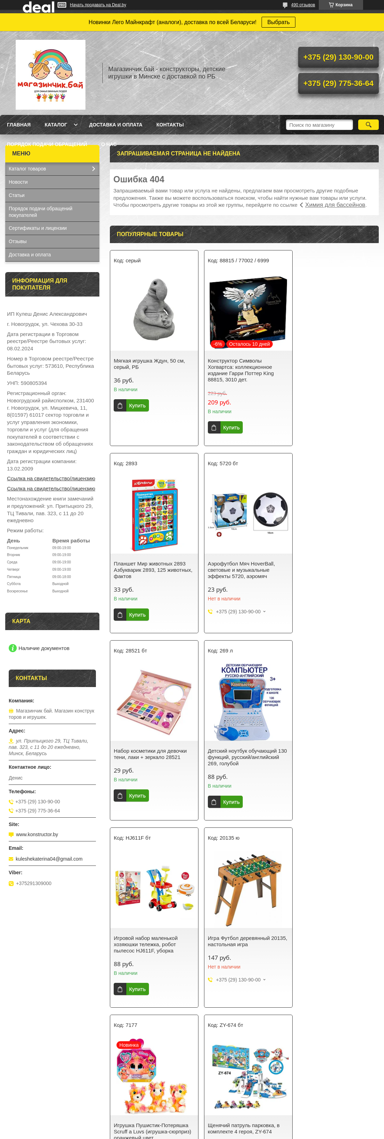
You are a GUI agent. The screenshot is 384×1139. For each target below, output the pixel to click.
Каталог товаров (27, 168)
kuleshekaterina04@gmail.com (49, 859)
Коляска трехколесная (320, 1099)
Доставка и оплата (115, 124)
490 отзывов (303, 4)
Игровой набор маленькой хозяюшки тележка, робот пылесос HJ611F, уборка (146, 757)
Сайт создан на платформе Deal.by (192, 1126)
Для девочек (118, 1068)
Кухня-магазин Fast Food (37, 1095)
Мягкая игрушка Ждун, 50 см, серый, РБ (149, 364)
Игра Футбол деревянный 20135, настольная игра (236, 754)
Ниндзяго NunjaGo (125, 1077)
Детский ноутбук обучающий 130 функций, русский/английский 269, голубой (331, 570)
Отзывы (18, 241)
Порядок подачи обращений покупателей (41, 212)
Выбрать (278, 22)
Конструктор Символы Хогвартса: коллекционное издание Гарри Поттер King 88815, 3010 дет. (238, 370)
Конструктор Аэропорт (34, 1077)
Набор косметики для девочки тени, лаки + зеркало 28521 (241, 567)
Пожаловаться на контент (244, 1132)
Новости (18, 182)
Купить (137, 405)
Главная (19, 124)
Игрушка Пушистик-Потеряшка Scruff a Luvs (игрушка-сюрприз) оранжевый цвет (335, 757)
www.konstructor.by (37, 834)
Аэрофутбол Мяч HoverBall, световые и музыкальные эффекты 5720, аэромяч (147, 570)
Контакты (169, 124)
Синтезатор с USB (29, 1086)
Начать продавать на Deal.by (98, 4)
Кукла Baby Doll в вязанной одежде (335, 1090)
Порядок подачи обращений (47, 144)
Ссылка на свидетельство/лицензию (51, 478)
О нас (109, 144)
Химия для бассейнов (335, 205)
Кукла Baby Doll (26, 1068)
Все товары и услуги (241, 1014)
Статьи (16, 195)
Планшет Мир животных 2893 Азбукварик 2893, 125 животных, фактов (333, 367)
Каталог (56, 124)
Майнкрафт (117, 1095)
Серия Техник (119, 1086)
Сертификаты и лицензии (38, 228)
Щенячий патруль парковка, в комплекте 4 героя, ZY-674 (150, 941)
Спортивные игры (219, 1068)
